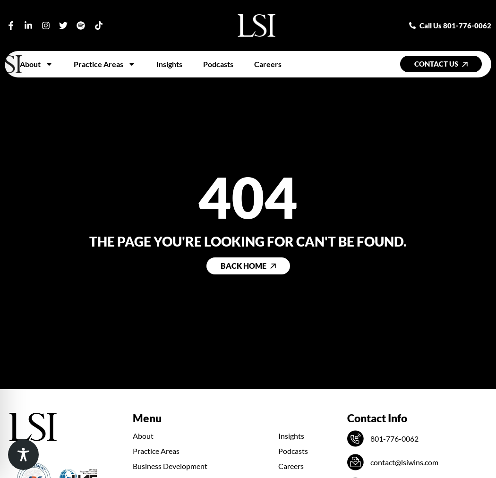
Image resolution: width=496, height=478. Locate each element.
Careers (268, 64)
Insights (169, 64)
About (36, 64)
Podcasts (218, 64)
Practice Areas (105, 64)
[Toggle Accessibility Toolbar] (23, 454)
